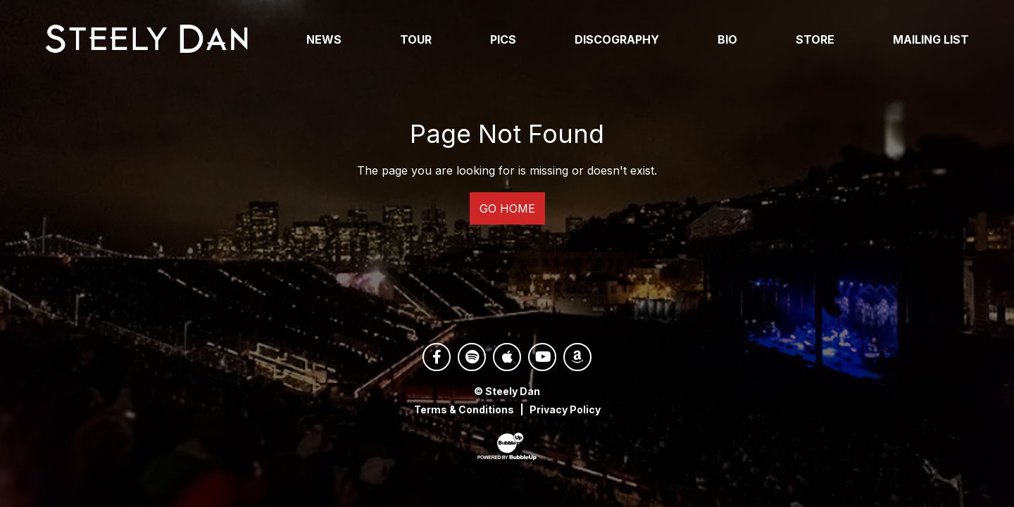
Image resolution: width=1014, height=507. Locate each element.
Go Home (507, 212)
